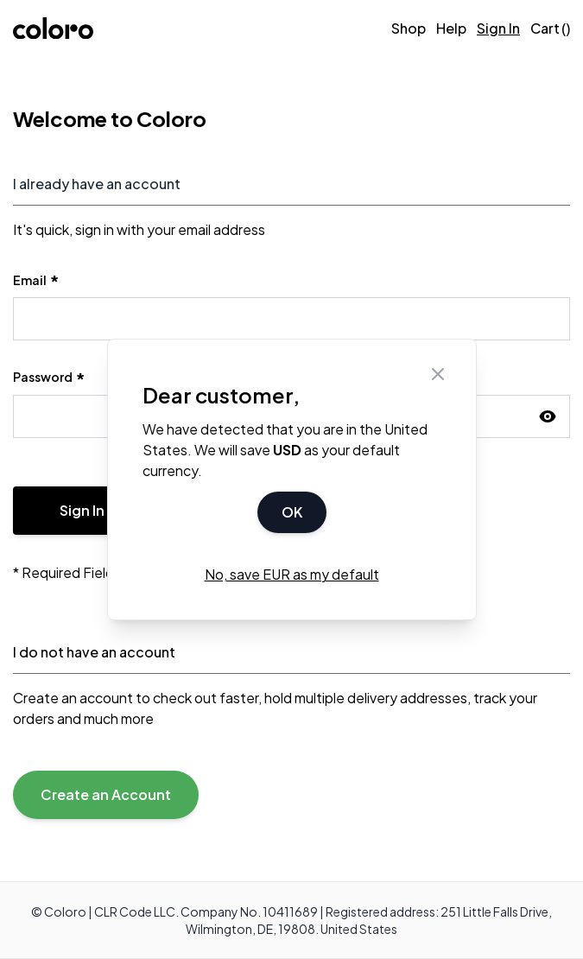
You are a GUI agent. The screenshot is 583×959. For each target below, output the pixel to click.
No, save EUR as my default (292, 574)
